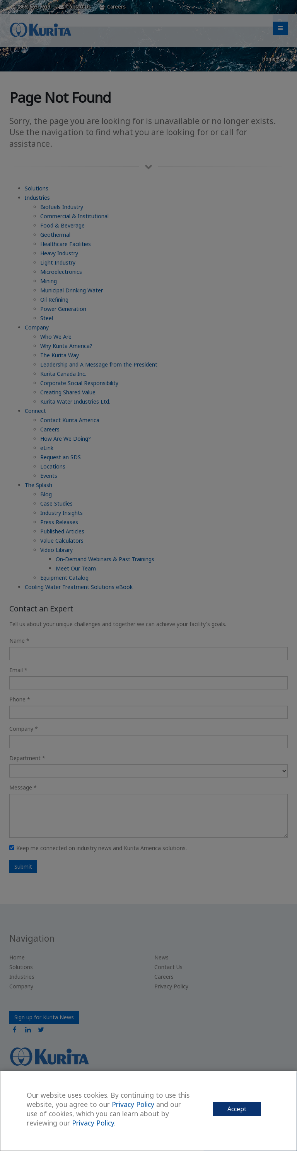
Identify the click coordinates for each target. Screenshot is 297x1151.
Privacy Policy (133, 1104)
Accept (236, 1109)
